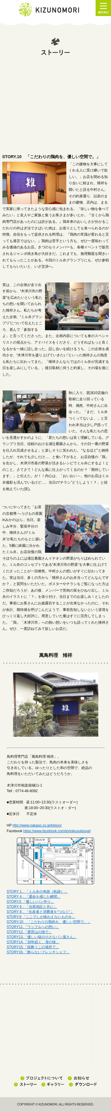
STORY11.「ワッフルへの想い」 (33, 927)
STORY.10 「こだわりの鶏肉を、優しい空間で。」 (49, 922)
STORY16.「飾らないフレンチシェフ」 (38, 952)
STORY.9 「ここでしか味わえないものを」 (41, 917)
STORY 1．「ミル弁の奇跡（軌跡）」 (37, 891)
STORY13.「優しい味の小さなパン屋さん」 (42, 937)
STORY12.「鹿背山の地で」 (29, 932)
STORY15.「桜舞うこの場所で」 (33, 947)
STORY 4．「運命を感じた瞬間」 (34, 897)
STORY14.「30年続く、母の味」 (33, 942)
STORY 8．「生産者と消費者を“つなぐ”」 (40, 912)
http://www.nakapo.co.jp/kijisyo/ (37, 825)
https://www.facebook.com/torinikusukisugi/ (57, 831)
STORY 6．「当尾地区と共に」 (32, 907)
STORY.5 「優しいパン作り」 (30, 902)
